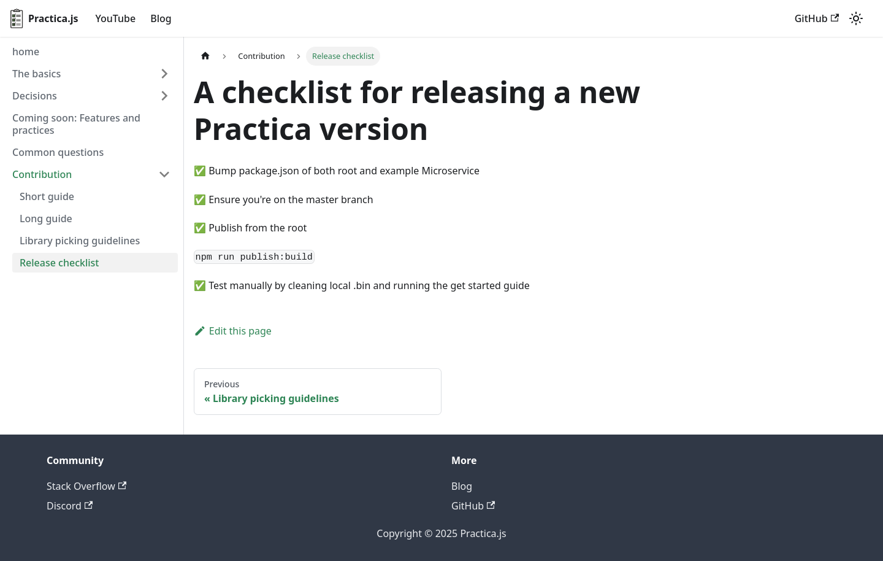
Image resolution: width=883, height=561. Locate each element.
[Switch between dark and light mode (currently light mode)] (856, 18)
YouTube (116, 18)
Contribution (42, 174)
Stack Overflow (86, 486)
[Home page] (205, 56)
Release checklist (59, 262)
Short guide (47, 196)
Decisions (34, 96)
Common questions (58, 152)
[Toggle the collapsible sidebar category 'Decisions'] (164, 96)
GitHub (817, 18)
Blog (160, 18)
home (25, 51)
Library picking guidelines (80, 240)
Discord (70, 506)
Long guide (46, 218)
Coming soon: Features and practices (76, 124)
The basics (36, 73)
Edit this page (233, 331)
